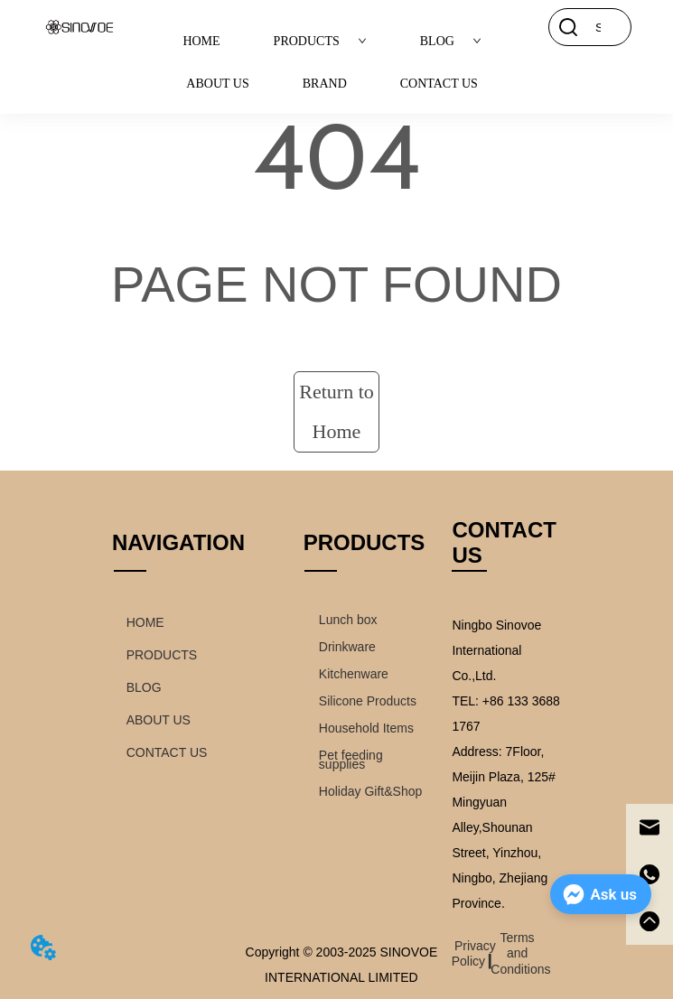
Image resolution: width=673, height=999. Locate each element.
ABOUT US (217, 83)
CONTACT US (439, 83)
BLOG (450, 41)
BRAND (325, 83)
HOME (201, 41)
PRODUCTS (320, 41)
